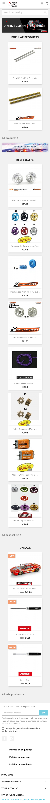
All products (10, 138)
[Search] (25, 12)
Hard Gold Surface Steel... (25, 123)
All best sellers (12, 535)
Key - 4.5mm (25, 680)
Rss (12, 738)
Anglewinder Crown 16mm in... (25, 246)
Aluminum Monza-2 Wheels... (25, 200)
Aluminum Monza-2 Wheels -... (25, 337)
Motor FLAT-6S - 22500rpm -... (25, 475)
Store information (12, 795)
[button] (5, 25)
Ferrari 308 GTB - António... (25, 588)
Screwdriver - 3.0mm (25, 634)
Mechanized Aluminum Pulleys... (25, 292)
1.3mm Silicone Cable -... (25, 383)
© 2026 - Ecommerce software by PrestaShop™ (23, 799)
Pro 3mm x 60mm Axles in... (25, 78)
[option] (25, 25)
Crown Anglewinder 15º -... (25, 520)
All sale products (13, 694)
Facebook (4, 738)
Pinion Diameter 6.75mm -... (25, 429)
